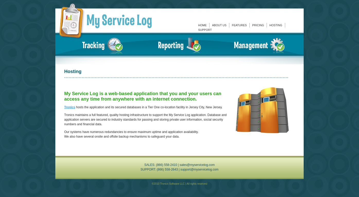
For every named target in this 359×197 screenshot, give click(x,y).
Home (202, 25)
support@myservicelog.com (199, 169)
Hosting (275, 25)
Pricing (258, 25)
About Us (219, 25)
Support (205, 29)
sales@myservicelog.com (197, 165)
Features (239, 25)
